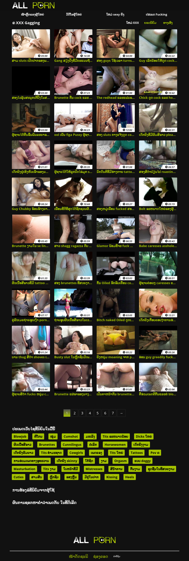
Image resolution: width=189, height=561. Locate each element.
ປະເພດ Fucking (156, 14)
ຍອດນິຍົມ (150, 23)
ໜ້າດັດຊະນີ (78, 556)
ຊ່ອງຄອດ (100, 556)
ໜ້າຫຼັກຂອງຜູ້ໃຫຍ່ (32, 14)
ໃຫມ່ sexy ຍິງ (115, 14)
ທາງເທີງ (168, 23)
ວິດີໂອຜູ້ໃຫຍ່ (74, 14)
